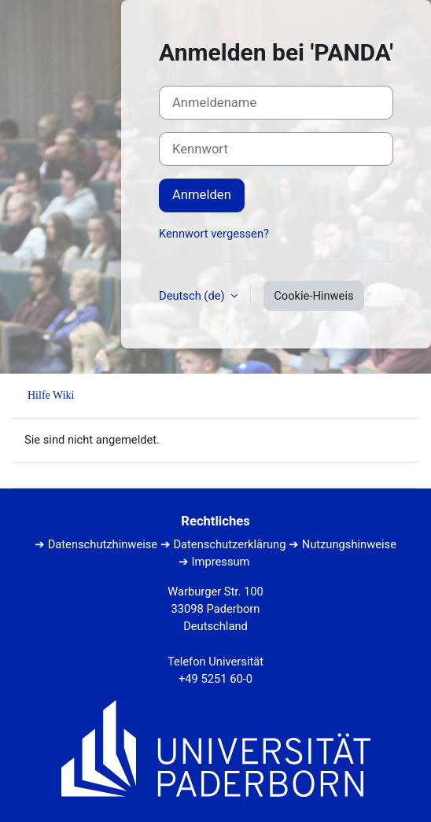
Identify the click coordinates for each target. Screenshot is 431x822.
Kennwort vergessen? (214, 234)
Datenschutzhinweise (102, 544)
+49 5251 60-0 (215, 679)
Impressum (221, 562)
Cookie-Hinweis (313, 296)
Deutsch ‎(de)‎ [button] (193, 296)
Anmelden (201, 194)
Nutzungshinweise (349, 544)
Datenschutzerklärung (229, 544)
